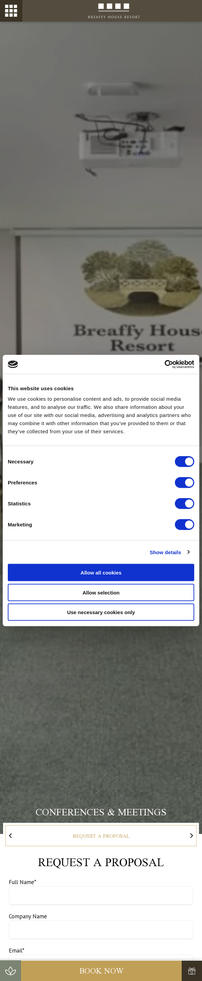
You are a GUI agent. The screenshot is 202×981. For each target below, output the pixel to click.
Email (16, 950)
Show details (165, 552)
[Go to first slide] (191, 835)
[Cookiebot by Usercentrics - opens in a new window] (164, 364)
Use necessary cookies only (101, 612)
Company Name (28, 916)
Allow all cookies (101, 573)
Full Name (22, 882)
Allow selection (100, 592)
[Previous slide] (10, 835)
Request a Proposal (101, 836)
